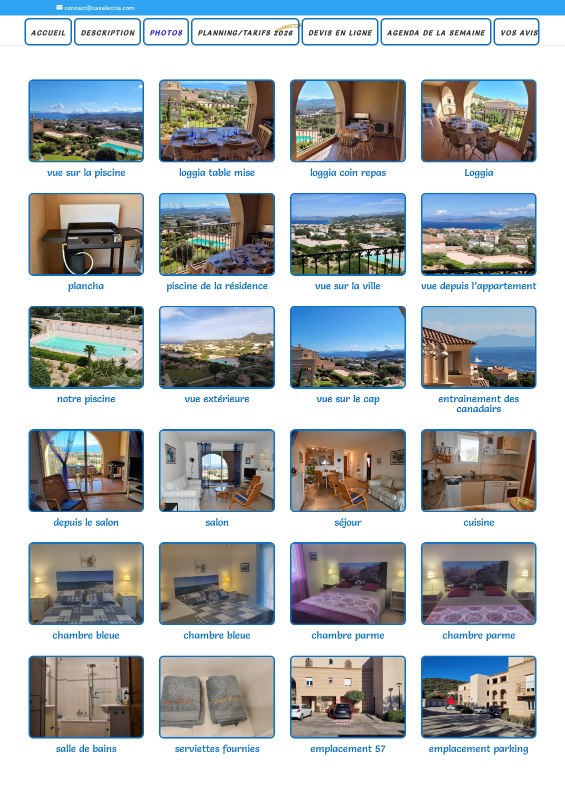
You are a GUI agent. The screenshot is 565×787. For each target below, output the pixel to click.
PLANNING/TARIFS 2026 (245, 33)
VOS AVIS (519, 33)
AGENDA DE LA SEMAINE (436, 33)
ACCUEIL (48, 33)
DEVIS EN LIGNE (340, 33)
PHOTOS (166, 33)
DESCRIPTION (107, 33)
